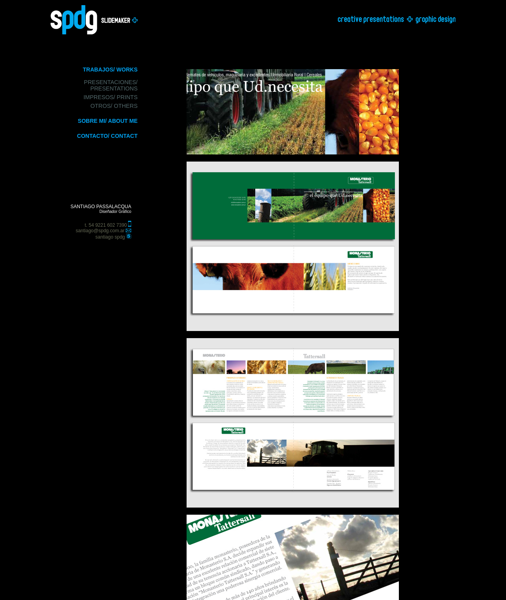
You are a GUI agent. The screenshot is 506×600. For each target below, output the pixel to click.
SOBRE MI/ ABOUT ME (108, 121)
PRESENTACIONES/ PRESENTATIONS (111, 85)
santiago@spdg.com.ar (100, 230)
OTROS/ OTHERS (114, 106)
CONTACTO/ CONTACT (107, 136)
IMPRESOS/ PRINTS (110, 97)
